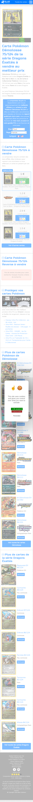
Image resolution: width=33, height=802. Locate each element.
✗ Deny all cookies (16, 411)
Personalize (16, 416)
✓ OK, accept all (17, 409)
